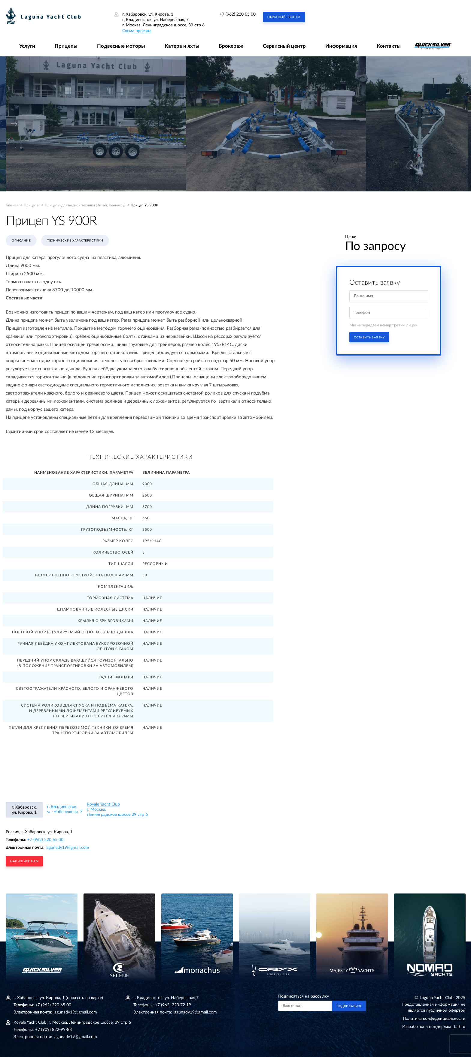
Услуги (27, 46)
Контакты (389, 46)
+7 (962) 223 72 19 (173, 1005)
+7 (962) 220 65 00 (238, 14)
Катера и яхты (182, 46)
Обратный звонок (284, 17)
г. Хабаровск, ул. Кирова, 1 (24, 810)
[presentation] (14, 124)
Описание (21, 240)
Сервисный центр (284, 46)
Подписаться (348, 1006)
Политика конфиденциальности (434, 1018)
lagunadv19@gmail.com (67, 847)
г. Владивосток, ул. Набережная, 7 (64, 809)
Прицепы (66, 46)
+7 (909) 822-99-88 (53, 1030)
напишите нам (24, 861)
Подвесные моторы (121, 46)
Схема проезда (136, 31)
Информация (341, 46)
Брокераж (231, 46)
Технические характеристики (75, 240)
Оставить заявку (369, 337)
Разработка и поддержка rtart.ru (433, 1027)
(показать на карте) (84, 998)
